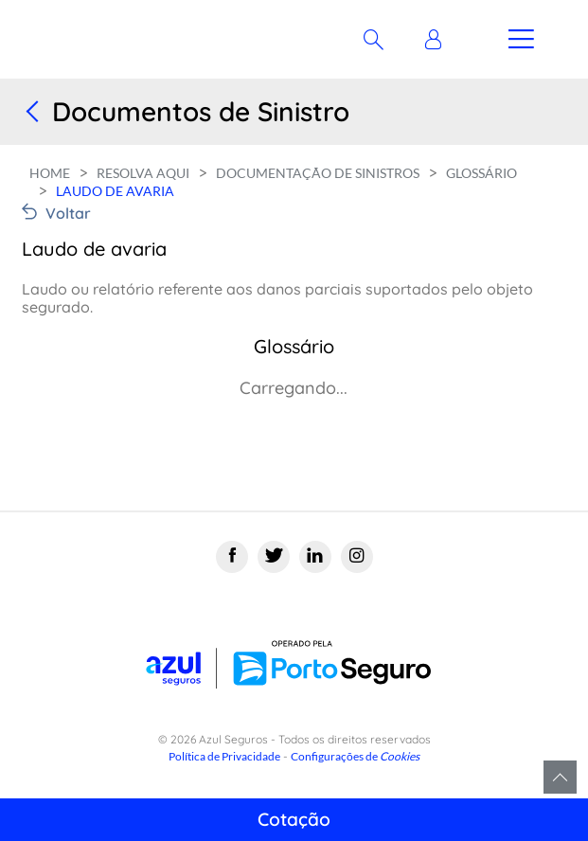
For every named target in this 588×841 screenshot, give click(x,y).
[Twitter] (274, 556)
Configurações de (355, 756)
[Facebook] (232, 556)
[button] (438, 39)
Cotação (294, 819)
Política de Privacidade (224, 756)
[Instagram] (357, 556)
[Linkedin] (315, 556)
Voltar (68, 213)
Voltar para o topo (560, 777)
